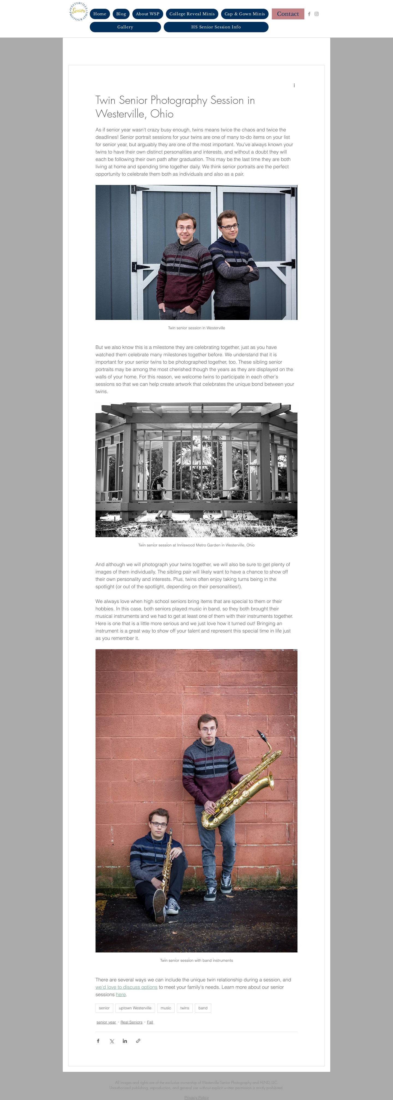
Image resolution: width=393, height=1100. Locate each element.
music (166, 1007)
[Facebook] (309, 14)
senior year (106, 1022)
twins (184, 1007)
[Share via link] (138, 1040)
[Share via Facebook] (98, 1040)
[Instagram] (316, 14)
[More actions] (294, 85)
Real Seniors (131, 1022)
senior (104, 1007)
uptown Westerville (135, 1007)
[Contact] (288, 13)
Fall (150, 1022)
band (203, 1007)
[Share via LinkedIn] (124, 1040)
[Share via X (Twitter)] (111, 1040)
